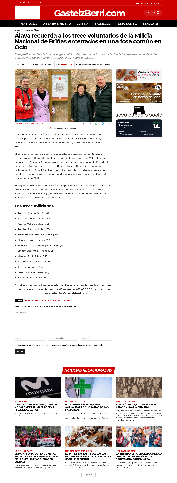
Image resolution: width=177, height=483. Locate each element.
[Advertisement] (27, 12)
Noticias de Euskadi (59, 301)
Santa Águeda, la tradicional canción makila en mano (136, 406)
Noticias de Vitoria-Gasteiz (79, 451)
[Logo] (75, 12)
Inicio (17, 30)
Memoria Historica (35, 301)
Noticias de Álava (30, 30)
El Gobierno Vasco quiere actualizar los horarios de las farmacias (86, 407)
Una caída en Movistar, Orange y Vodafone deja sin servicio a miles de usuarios (37, 407)
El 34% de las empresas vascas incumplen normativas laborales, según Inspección (88, 456)
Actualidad (21, 402)
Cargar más (88, 474)
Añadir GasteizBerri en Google (63, 128)
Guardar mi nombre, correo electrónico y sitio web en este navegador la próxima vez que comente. (60, 345)
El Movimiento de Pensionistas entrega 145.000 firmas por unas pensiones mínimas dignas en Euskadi (36, 457)
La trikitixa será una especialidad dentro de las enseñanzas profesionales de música (139, 456)
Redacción (67, 64)
